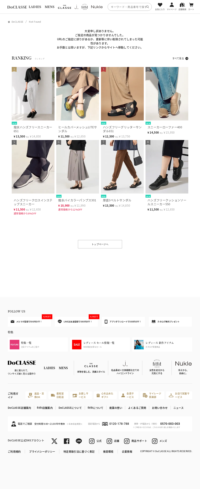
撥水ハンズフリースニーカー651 (33, 129)
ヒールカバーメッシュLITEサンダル (77, 129)
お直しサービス (80, 395)
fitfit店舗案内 (45, 408)
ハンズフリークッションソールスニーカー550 (166, 202)
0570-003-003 (170, 424)
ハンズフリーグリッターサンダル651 (122, 129)
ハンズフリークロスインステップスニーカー (33, 202)
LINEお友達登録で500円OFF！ (78, 320)
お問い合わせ (160, 408)
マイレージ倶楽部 (152, 395)
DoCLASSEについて (70, 408)
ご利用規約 (14, 451)
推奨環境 (108, 451)
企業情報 (127, 451)
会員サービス (127, 395)
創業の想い (115, 408)
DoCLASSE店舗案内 (19, 408)
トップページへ (100, 244)
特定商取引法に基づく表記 (79, 451)
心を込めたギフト (104, 395)
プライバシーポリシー (42, 451)
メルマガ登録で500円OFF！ (31, 320)
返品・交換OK (36, 395)
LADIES (35, 6)
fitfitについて (96, 408)
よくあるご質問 (137, 408)
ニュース (178, 408)
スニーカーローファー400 (164, 127)
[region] (100, 6)
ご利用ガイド (13, 395)
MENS (49, 6)
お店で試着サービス (179, 395)
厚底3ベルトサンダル (117, 200)
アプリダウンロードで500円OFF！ (123, 322)
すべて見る (178, 58)
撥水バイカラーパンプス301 (77, 200)
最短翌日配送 (57, 395)
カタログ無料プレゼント (165, 321)
